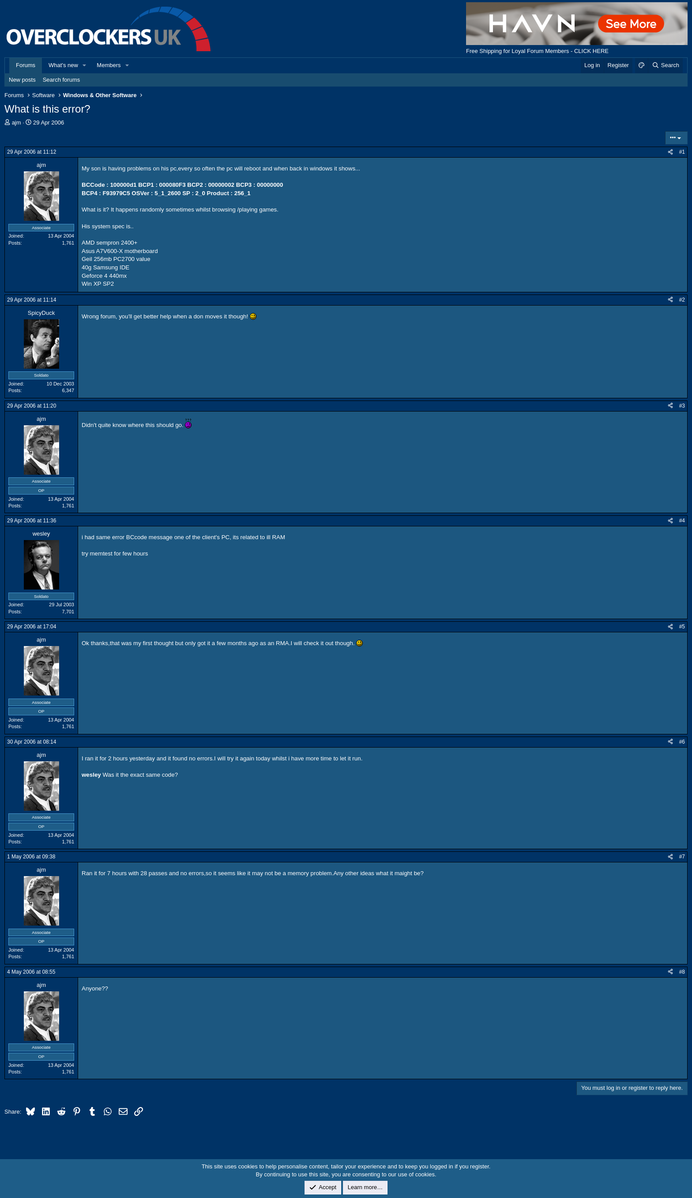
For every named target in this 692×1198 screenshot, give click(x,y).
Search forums (61, 79)
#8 (682, 972)
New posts (22, 79)
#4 (682, 521)
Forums (25, 65)
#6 (682, 742)
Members (108, 65)
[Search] (665, 65)
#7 (682, 857)
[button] (84, 65)
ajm (16, 122)
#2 (682, 300)
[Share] (670, 152)
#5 (682, 627)
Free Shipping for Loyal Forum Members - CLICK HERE (537, 51)
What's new (63, 65)
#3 (682, 406)
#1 (682, 152)
